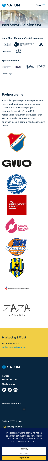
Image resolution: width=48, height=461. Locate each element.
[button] (24, 409)
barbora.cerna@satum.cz (14, 347)
